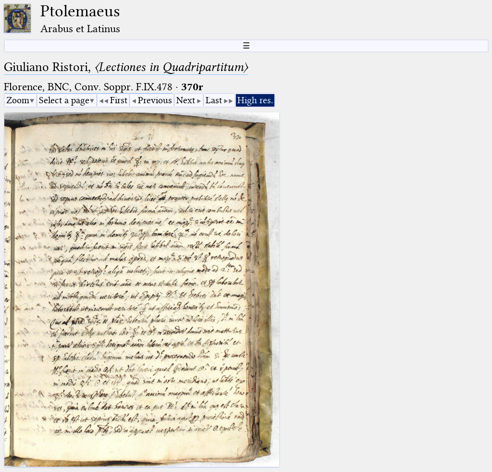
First (118, 100)
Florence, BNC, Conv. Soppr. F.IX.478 (88, 86)
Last (214, 100)
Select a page (64, 100)
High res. (255, 100)
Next (185, 100)
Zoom (17, 100)
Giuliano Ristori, (126, 67)
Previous (155, 100)
